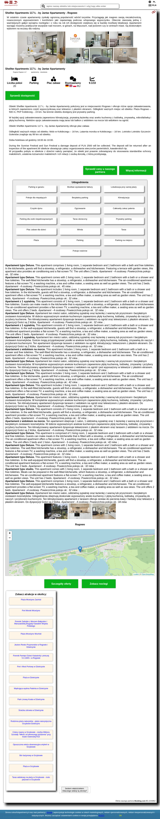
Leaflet (136, 574)
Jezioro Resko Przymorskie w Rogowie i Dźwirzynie (31, 646)
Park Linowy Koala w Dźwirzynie (31, 699)
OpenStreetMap (148, 574)
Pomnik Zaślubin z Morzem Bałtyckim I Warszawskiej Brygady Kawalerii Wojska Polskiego (31, 623)
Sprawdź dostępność (22, 95)
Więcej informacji (136, 170)
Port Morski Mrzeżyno (31, 610)
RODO (101, 815)
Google (49, 812)
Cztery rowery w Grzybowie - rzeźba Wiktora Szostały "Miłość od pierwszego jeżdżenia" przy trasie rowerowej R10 (31, 734)
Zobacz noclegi (99, 583)
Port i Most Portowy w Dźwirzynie (31, 667)
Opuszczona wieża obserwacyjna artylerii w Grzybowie (31, 745)
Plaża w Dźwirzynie (31, 677)
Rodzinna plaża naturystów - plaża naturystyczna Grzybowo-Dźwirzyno (31, 722)
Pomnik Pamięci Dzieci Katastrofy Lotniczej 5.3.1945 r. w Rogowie (31, 657)
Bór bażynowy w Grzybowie (31, 755)
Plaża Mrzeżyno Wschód (31, 634)
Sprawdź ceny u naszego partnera (100, 170)
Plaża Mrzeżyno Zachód (31, 600)
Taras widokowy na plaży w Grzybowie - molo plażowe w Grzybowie (31, 778)
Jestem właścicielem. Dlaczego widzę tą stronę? (74, 789)
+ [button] (10, 533)
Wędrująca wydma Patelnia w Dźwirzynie (31, 688)
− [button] (10, 538)
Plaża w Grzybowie (31, 766)
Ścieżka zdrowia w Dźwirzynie (30, 710)
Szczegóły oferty (61, 583)
